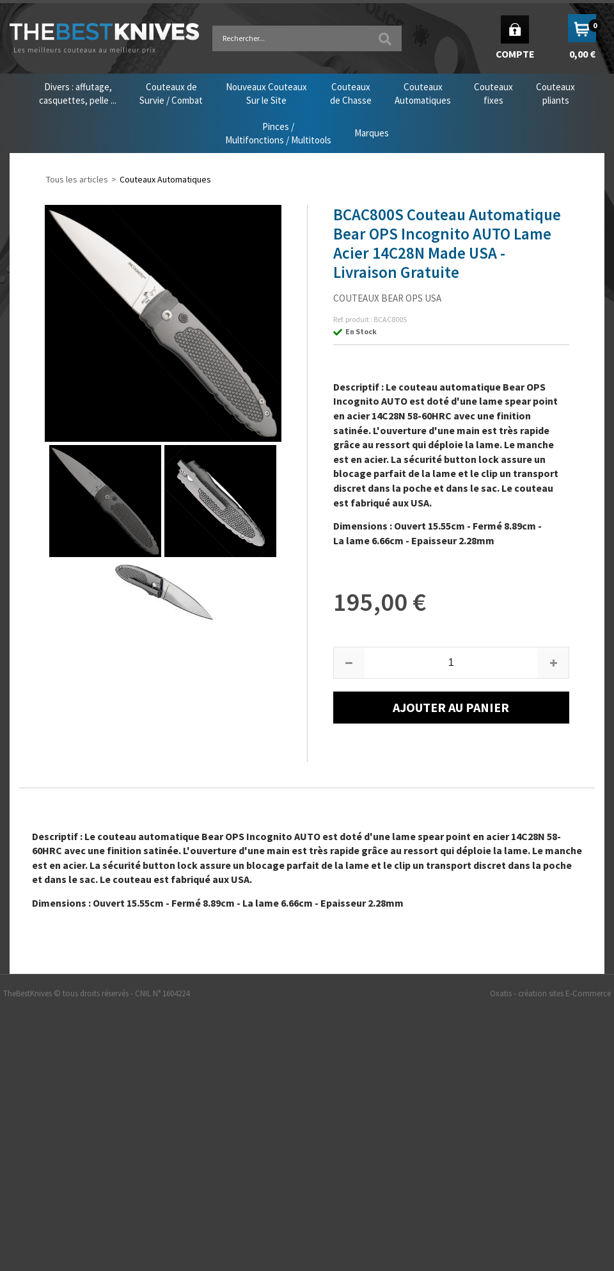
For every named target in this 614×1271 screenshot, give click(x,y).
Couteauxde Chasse (351, 93)
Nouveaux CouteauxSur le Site (266, 93)
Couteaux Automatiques (165, 179)
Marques (371, 133)
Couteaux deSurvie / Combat (171, 93)
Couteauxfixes (493, 93)
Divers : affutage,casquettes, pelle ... (77, 93)
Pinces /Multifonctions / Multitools (278, 133)
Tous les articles (77, 179)
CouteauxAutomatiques (423, 93)
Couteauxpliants (555, 93)
